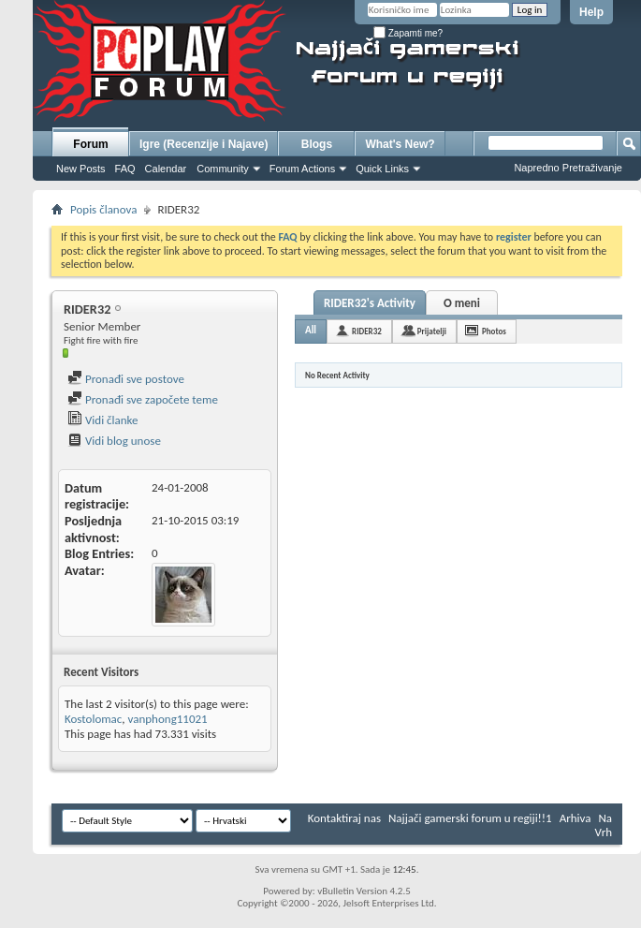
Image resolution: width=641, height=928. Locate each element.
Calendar (166, 168)
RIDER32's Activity (369, 303)
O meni (462, 303)
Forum (90, 144)
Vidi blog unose (114, 441)
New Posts (81, 168)
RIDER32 (367, 331)
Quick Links (382, 168)
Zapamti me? (408, 33)
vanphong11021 (168, 719)
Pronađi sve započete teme (142, 399)
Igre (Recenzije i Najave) (203, 144)
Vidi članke (102, 420)
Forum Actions (302, 168)
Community (223, 168)
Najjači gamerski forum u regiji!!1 (470, 818)
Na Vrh (603, 825)
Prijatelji (431, 331)
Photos (494, 331)
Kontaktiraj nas (344, 818)
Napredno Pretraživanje (568, 167)
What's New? (399, 144)
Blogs (316, 144)
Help (591, 12)
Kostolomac (93, 719)
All (310, 330)
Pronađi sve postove (125, 379)
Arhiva (575, 818)
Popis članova (103, 209)
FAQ (125, 168)
